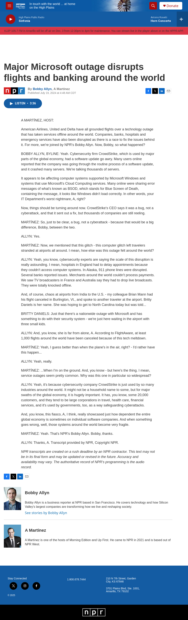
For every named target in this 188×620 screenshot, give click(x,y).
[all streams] (182, 19)
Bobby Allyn (42, 89)
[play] (10, 19)
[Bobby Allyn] (12, 498)
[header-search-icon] (153, 6)
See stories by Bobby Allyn (46, 512)
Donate (172, 6)
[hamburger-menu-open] (9, 6)
